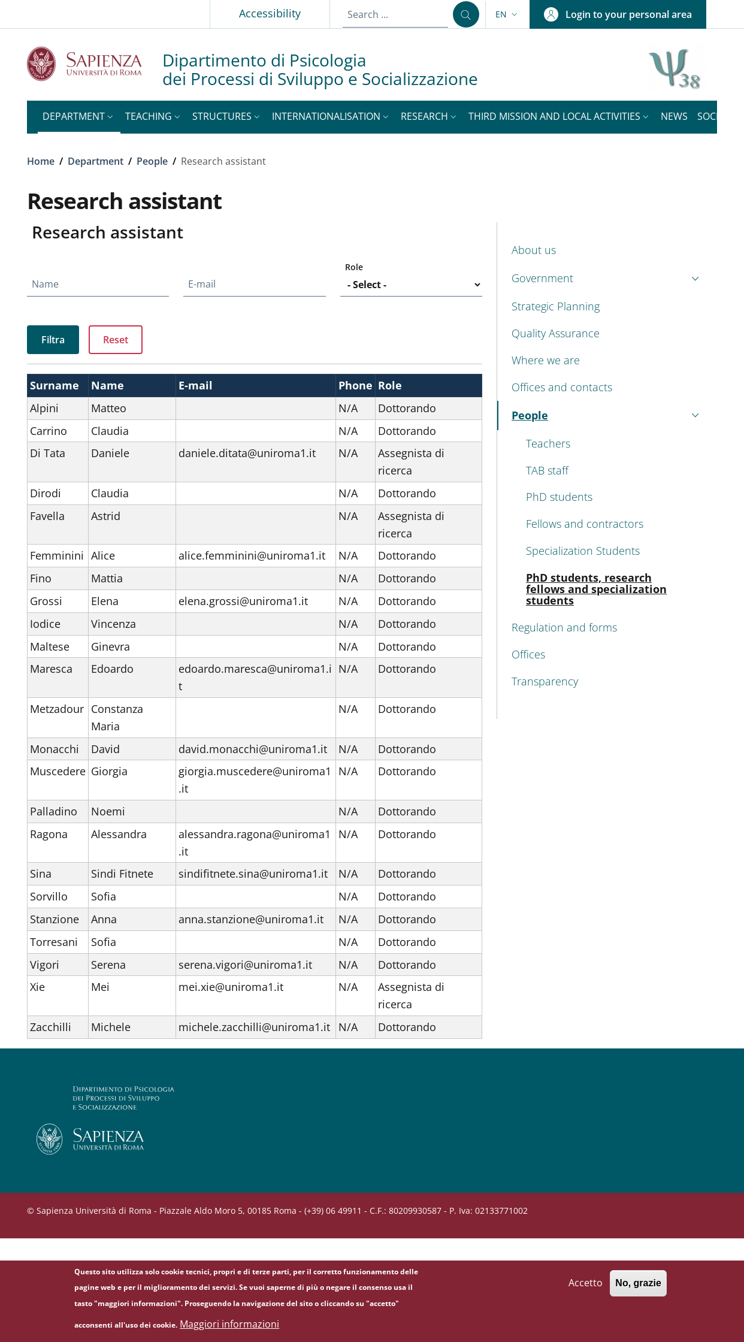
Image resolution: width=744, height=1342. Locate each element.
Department (95, 161)
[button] (508, 14)
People (152, 161)
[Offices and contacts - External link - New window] (607, 387)
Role (354, 267)
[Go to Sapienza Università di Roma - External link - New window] (94, 64)
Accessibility (270, 13)
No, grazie (638, 1286)
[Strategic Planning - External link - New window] (607, 306)
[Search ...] (466, 14)
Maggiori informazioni (229, 1327)
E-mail (202, 284)
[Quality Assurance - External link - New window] (607, 333)
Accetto (585, 1285)
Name (45, 284)
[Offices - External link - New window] (607, 654)
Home (41, 161)
